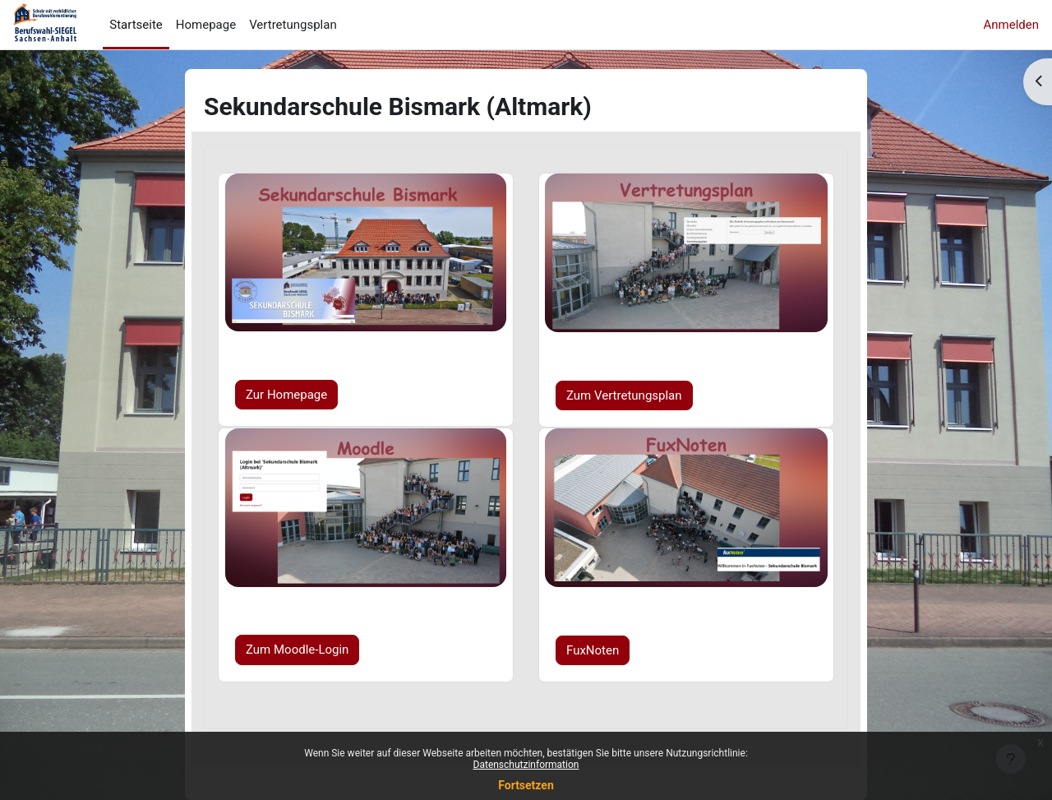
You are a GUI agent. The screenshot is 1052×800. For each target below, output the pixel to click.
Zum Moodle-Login (297, 649)
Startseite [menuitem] (136, 24)
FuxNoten (592, 649)
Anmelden (1011, 24)
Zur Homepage (286, 394)
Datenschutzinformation (526, 764)
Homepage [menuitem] (206, 24)
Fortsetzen (526, 785)
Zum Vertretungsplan (624, 394)
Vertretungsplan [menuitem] (293, 24)
